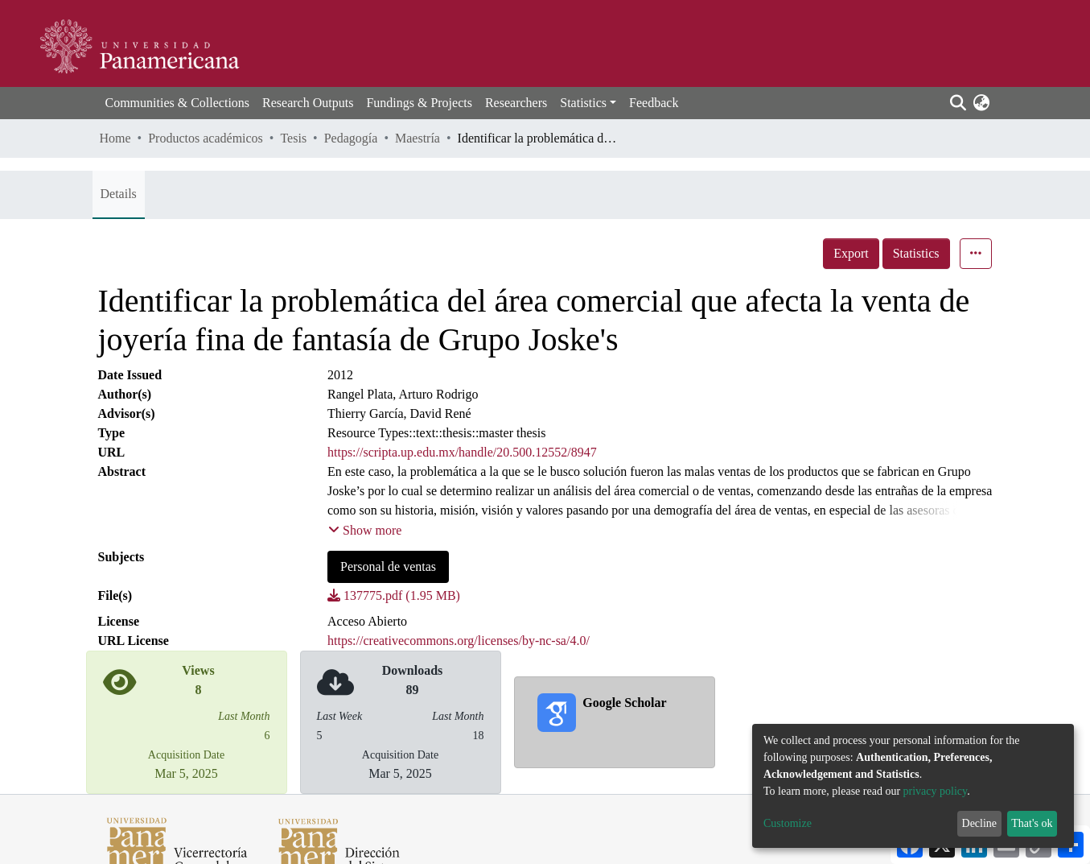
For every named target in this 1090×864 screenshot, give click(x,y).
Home (115, 138)
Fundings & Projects (419, 103)
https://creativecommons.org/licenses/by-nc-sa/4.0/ (458, 640)
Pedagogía (351, 138)
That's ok (1031, 823)
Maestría (417, 138)
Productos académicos (205, 138)
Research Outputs (307, 103)
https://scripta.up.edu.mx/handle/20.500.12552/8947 (462, 452)
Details (119, 193)
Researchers (516, 103)
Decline (979, 823)
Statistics (916, 253)
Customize (787, 823)
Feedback (653, 103)
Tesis (293, 138)
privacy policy (935, 791)
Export (851, 253)
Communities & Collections (177, 103)
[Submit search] (958, 103)
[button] (982, 103)
